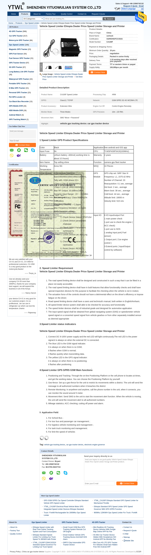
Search (110, 19)
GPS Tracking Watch (17, 119)
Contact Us (82, 14)
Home (13, 14)
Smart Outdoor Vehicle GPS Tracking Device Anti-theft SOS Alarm (75, 537)
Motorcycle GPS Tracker (19, 40)
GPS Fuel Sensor (16, 54)
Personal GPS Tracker (18, 93)
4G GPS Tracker (15, 31)
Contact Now (22, 145)
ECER (138, 552)
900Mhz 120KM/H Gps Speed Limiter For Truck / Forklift (115, 513)
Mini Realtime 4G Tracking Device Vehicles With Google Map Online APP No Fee (104, 529)
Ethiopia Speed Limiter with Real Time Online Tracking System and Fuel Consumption (45, 529)
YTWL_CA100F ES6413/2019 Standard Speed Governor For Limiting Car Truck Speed (44, 545)
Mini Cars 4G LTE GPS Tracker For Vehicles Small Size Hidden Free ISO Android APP (105, 545)
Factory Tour (51, 14)
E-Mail (125, 534)
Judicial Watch (15, 115)
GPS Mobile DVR (16, 106)
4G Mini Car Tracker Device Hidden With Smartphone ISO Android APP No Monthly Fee (104, 537)
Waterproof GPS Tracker (19, 79)
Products (24, 14)
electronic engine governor (94, 445)
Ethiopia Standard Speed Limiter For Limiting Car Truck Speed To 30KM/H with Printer (44, 537)
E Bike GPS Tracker (17, 88)
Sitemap (126, 537)
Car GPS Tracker (16, 36)
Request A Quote (130, 6)
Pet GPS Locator (16, 97)
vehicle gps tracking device (54, 445)
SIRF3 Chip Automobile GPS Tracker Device (74, 544)
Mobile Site (128, 541)
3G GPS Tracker (15, 67)
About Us (36, 14)
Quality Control (66, 14)
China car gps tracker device (33, 552)
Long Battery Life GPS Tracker (21, 72)
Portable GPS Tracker (18, 84)
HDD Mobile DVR (16, 110)
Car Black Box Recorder (19, 102)
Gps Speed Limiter (32, 23)
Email (141, 6)
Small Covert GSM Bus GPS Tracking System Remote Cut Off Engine (74, 529)
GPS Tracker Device (17, 63)
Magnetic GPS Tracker (18, 49)
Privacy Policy (15, 552)
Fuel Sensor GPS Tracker (19, 58)
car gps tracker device (74, 445)
